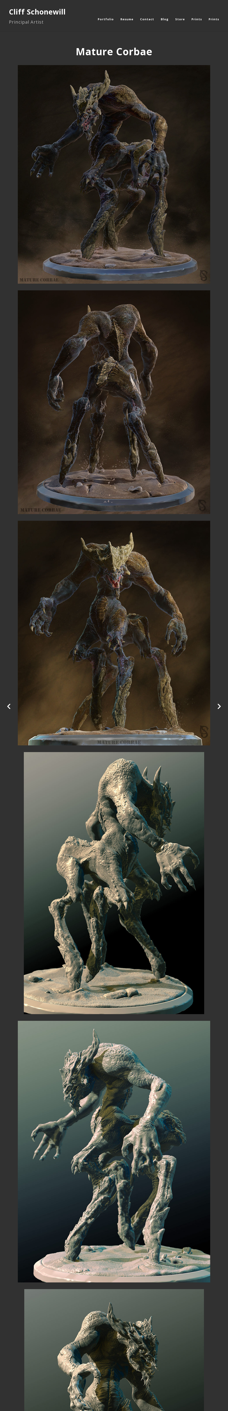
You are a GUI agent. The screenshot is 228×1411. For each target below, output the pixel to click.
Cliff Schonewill (37, 11)
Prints (196, 19)
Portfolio (106, 19)
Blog (165, 19)
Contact (147, 19)
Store (180, 19)
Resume (126, 19)
